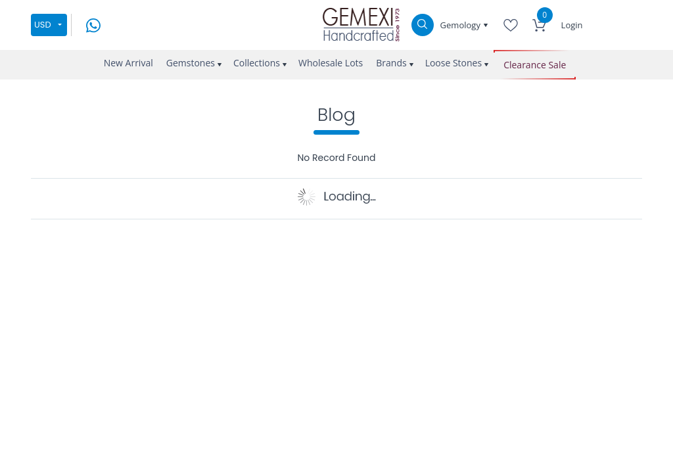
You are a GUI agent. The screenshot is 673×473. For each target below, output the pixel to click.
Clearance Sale (535, 64)
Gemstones (190, 62)
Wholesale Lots (330, 62)
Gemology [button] (461, 25)
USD (42, 24)
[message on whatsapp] (93, 24)
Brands (391, 62)
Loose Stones (453, 62)
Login (572, 25)
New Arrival (128, 62)
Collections (256, 62)
